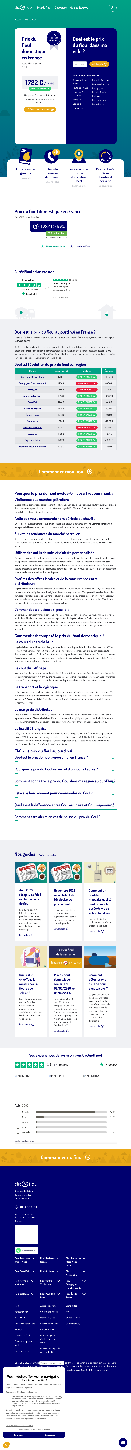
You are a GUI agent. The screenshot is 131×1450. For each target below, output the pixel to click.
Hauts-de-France (80, 87)
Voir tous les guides (47, 906)
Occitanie (77, 103)
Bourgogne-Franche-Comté (32, 434)
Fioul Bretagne (22, 1344)
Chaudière (61, 7)
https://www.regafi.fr (99, 1421)
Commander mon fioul (65, 522)
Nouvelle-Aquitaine (100, 79)
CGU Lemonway (73, 1374)
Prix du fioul (44, 7)
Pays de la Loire (99, 100)
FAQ (68, 1362)
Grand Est (77, 99)
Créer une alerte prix (40, 109)
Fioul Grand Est (22, 1322)
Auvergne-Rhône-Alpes (32, 428)
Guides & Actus (79, 7)
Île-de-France (98, 104)
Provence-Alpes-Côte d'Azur (32, 497)
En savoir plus (25, 177)
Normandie (78, 107)
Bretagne (96, 96)
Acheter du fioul (22, 1362)
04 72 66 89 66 (26, 1258)
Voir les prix (99, 64)
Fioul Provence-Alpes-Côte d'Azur (73, 1313)
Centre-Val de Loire (100, 84)
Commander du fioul (65, 1208)
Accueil (18, 19)
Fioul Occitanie (47, 1322)
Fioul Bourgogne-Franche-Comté (73, 1335)
